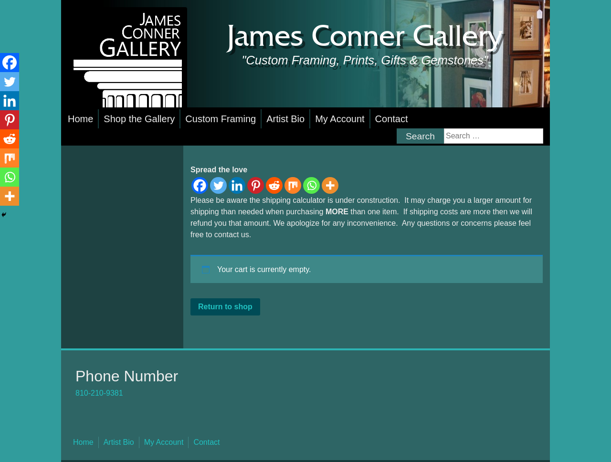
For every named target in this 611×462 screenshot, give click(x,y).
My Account (339, 119)
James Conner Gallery (365, 37)
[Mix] (292, 185)
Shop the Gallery (139, 119)
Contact (391, 119)
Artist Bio (285, 119)
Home (80, 119)
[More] (330, 185)
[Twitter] (218, 185)
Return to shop (225, 307)
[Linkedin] (237, 185)
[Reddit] (274, 185)
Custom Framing (220, 119)
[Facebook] (199, 185)
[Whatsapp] (311, 185)
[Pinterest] (255, 185)
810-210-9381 (99, 393)
